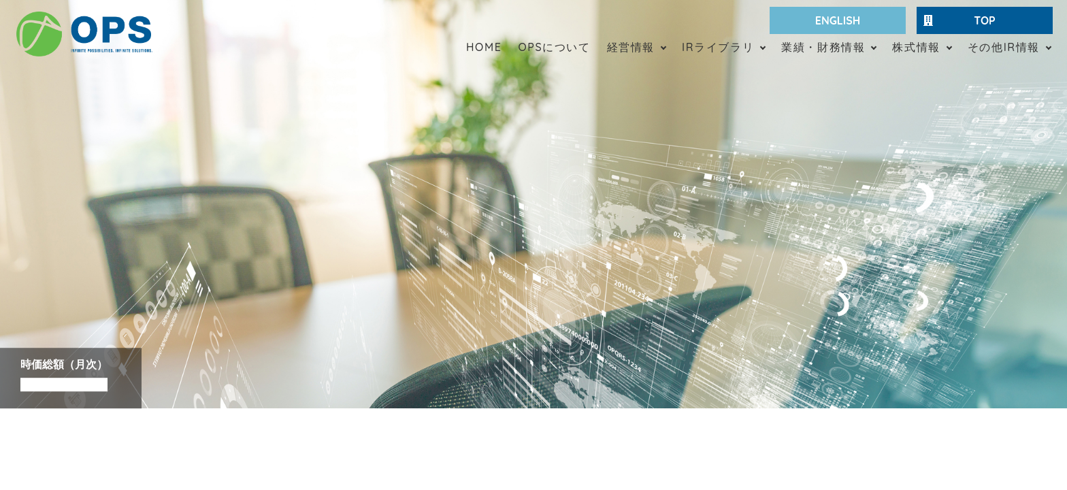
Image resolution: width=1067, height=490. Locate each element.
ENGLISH (838, 20)
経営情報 (631, 47)
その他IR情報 (1004, 47)
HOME (484, 47)
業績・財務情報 (823, 47)
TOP (959, 20)
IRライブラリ (718, 47)
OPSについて (554, 47)
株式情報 (916, 47)
